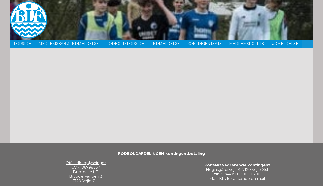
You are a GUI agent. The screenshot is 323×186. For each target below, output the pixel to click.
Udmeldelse (285, 43)
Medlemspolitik (246, 43)
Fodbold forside (125, 43)
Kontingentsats (204, 43)
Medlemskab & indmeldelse (69, 43)
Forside (22, 43)
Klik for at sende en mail (242, 178)
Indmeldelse (166, 43)
